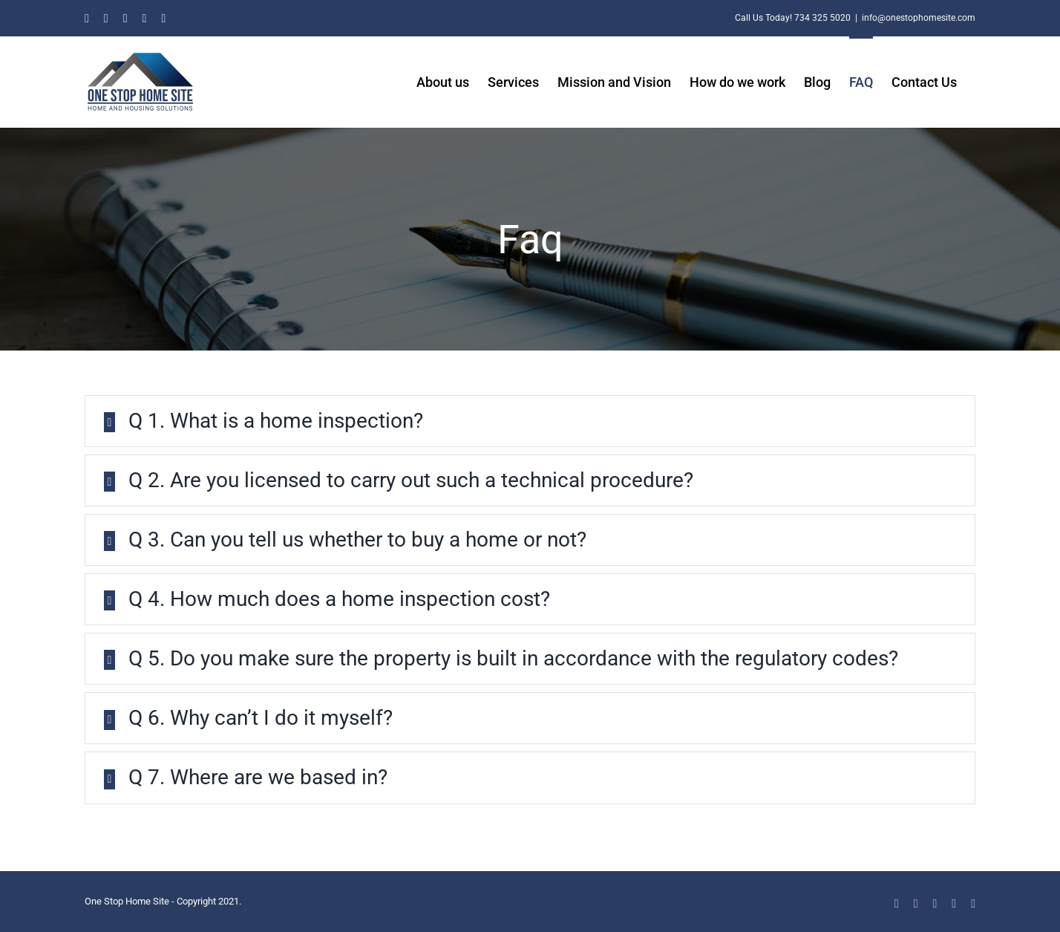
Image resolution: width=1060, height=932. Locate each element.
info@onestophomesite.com (918, 18)
